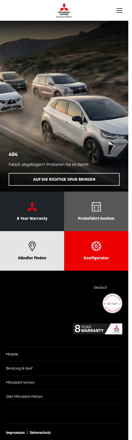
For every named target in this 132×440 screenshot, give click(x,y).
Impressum (15, 432)
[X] (95, 413)
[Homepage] (64, 10)
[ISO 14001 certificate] (112, 303)
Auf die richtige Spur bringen (64, 179)
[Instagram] (54, 413)
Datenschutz (40, 432)
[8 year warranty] (97, 329)
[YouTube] (74, 413)
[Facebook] (33, 413)
